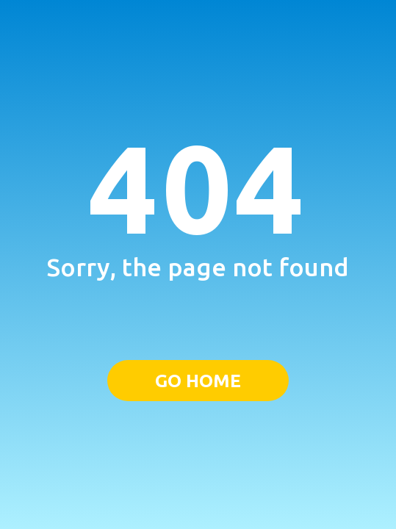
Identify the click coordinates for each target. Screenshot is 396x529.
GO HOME (198, 380)
